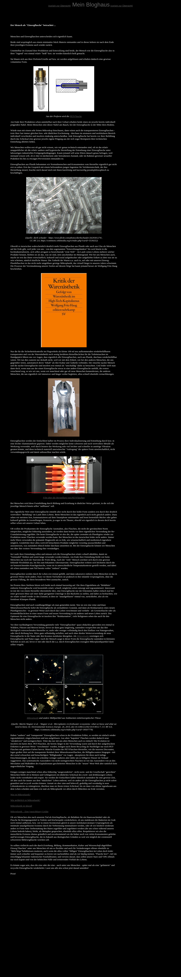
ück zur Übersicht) (123, 5)
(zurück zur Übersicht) (59, 5)
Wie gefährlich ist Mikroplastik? (25, 800)
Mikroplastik (83, 636)
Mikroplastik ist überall (21, 806)
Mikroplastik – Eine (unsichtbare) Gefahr (29, 811)
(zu (111, 5)
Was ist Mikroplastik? (20, 794)
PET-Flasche (76, 116)
